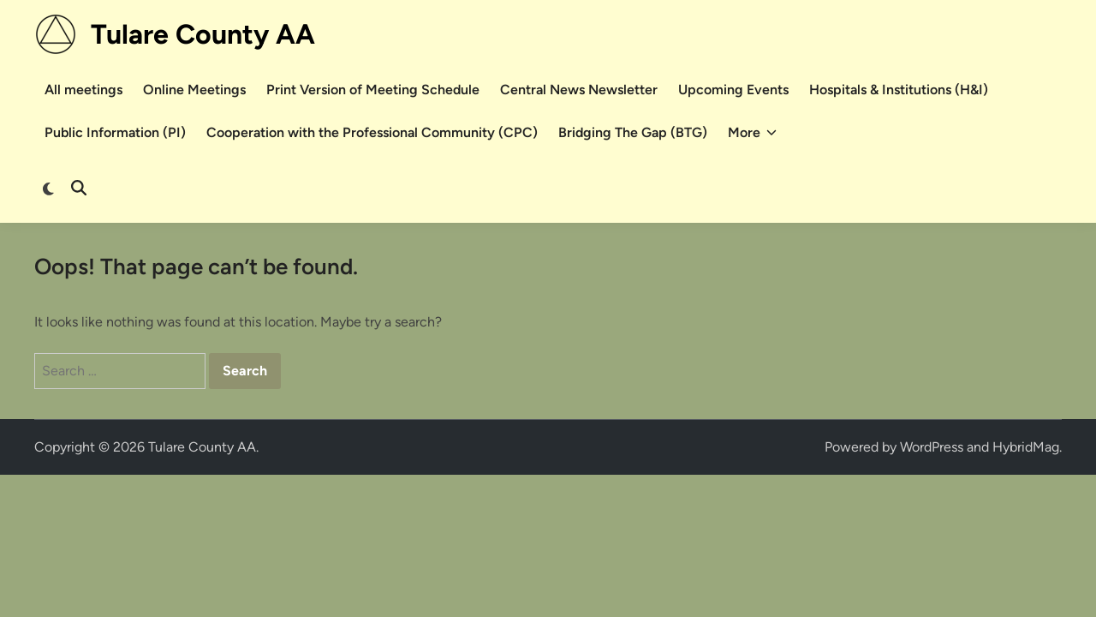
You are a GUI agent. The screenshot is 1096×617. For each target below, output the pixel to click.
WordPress (931, 447)
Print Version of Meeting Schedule (373, 89)
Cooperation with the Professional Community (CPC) (372, 132)
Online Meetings (194, 89)
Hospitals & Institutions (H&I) (898, 89)
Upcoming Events (733, 89)
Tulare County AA (203, 34)
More (752, 132)
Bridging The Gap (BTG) (632, 132)
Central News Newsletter (579, 89)
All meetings (83, 89)
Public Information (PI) (115, 132)
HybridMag (1025, 447)
